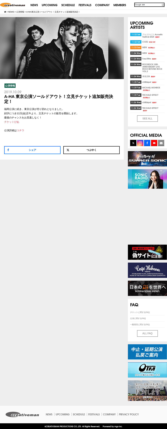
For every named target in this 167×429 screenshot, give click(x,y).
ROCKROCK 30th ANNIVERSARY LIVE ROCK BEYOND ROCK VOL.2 (152, 68)
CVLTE (149, 41)
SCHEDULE (68, 5)
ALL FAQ (147, 333)
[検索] (148, 4)
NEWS (34, 5)
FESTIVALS (85, 5)
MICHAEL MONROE (151, 88)
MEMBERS (119, 5)
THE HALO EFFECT (150, 96)
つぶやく (82, 150)
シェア (32, 150)
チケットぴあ (11, 122)
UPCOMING (49, 5)
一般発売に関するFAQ (140, 324)
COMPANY (102, 5)
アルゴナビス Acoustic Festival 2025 (152, 35)
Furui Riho (149, 58)
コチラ (20, 130)
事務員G (149, 76)
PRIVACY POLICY (129, 414)
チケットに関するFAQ (140, 312)
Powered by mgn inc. (112, 426)
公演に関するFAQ (138, 318)
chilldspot (149, 81)
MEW (148, 47)
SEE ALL (147, 118)
